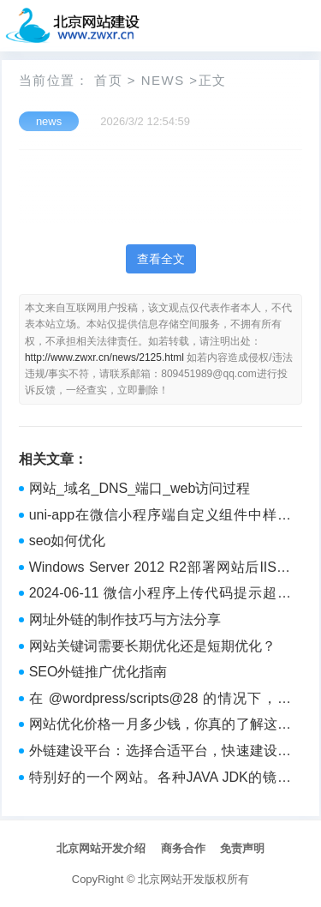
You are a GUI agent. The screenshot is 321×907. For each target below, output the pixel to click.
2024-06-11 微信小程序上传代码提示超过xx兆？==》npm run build (160, 595)
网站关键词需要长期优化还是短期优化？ (152, 646)
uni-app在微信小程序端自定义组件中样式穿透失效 (160, 517)
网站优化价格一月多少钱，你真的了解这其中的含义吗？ (160, 726)
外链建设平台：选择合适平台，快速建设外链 (160, 752)
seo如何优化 (67, 540)
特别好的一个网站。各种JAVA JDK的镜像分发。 (160, 779)
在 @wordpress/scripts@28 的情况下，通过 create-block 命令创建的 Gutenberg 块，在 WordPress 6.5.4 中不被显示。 (160, 700)
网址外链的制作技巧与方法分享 (125, 619)
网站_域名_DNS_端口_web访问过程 (140, 488)
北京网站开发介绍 (101, 848)
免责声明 (242, 848)
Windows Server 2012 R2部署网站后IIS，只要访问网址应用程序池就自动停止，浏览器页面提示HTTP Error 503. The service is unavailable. (160, 569)
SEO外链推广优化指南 (98, 671)
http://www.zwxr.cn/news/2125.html (104, 357)
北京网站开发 (171, 879)
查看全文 (161, 259)
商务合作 (183, 848)
